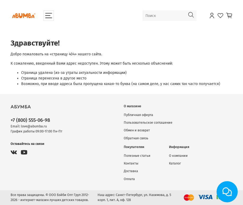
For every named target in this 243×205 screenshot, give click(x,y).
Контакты (131, 163)
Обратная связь (136, 138)
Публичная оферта (138, 115)
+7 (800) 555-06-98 (30, 120)
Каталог (175, 163)
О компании (178, 156)
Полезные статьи (137, 156)
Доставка (131, 171)
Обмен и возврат (137, 130)
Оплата (129, 179)
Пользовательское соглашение (148, 122)
